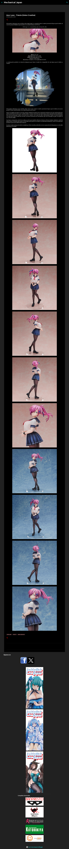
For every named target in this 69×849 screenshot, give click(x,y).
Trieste (14, 634)
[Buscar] (67, 2)
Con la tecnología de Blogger (34, 847)
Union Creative (21, 634)
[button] (7, 20)
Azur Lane (9, 634)
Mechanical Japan (13, 2)
